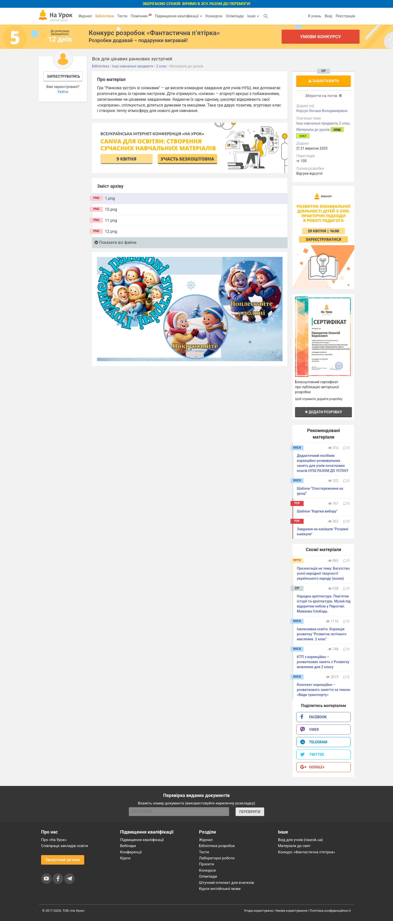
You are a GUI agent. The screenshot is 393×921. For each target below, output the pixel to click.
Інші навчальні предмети (316, 123)
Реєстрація (345, 16)
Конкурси (214, 16)
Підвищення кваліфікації (178, 16)
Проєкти (206, 864)
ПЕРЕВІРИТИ (249, 812)
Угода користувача (258, 910)
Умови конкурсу (320, 36)
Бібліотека (104, 16)
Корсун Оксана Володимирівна (321, 111)
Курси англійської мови (220, 888)
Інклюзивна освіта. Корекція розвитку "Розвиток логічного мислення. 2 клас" (321, 634)
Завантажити (323, 81)
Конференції (131, 852)
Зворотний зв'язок (62, 859)
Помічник (141, 15)
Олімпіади (208, 876)
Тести (122, 16)
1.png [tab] (110, 198)
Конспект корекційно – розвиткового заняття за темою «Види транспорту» (323, 690)
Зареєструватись (63, 76)
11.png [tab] (111, 220)
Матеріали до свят (294, 846)
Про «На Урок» (54, 840)
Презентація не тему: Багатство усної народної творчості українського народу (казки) (323, 573)
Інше (253, 16)
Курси (125, 858)
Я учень (314, 16)
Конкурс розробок (154, 33)
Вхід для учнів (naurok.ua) (300, 840)
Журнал (85, 16)
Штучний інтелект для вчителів (226, 882)
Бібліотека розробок (217, 846)
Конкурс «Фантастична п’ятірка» (306, 852)
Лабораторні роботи (217, 858)
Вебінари (128, 846)
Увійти (62, 92)
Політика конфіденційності (330, 910)
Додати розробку (323, 412)
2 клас (344, 123)
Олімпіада (235, 16)
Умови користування (291, 910)
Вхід (328, 16)
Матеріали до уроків (313, 130)
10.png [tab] (111, 209)
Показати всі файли (115, 242)
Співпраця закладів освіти (64, 846)
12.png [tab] (111, 231)
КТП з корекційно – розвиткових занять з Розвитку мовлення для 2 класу (323, 662)
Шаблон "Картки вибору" (317, 511)
